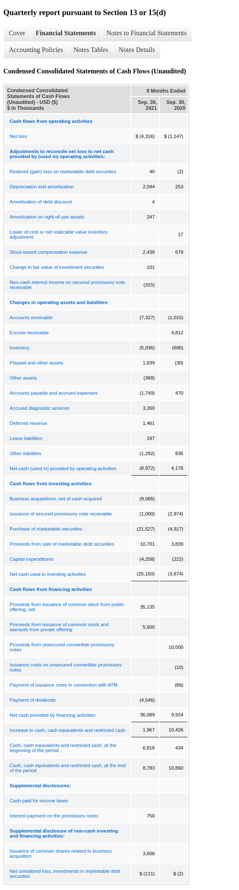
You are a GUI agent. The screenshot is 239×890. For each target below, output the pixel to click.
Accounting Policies (36, 49)
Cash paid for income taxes (39, 800)
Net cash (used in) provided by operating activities (63, 468)
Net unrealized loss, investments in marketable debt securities (65, 874)
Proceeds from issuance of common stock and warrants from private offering (59, 627)
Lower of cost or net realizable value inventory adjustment (59, 234)
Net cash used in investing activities (48, 574)
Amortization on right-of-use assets (47, 216)
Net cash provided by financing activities (53, 715)
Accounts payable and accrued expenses (54, 393)
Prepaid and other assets (36, 362)
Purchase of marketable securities (46, 528)
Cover (17, 32)
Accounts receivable (31, 317)
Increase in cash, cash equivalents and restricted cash (67, 730)
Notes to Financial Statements (147, 32)
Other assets (23, 377)
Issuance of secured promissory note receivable (61, 513)
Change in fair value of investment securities (57, 267)
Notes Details (137, 49)
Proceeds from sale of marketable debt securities (62, 543)
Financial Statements (66, 32)
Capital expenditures (32, 559)
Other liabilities (25, 453)
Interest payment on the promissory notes (54, 815)
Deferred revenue (28, 423)
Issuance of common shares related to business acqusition (61, 853)
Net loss (18, 136)
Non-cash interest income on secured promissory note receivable (67, 285)
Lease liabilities (26, 438)
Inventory (19, 347)
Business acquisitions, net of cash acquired (56, 498)
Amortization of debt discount (41, 201)
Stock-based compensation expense (48, 252)
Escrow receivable (29, 332)
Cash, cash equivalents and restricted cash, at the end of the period (68, 768)
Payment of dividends (33, 700)
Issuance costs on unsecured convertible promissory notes (66, 667)
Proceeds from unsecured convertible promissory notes (62, 647)
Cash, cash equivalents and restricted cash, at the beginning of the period (63, 748)
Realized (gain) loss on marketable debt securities (63, 171)
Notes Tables (90, 49)
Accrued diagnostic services (40, 408)
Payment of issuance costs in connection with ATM (63, 684)
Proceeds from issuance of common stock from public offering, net (67, 607)
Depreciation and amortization (42, 186)
